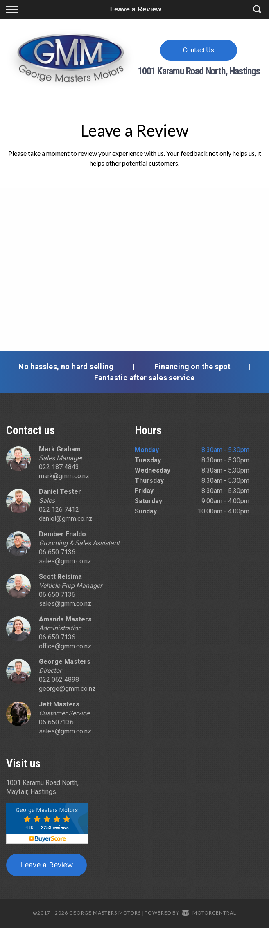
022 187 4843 (59, 467)
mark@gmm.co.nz (64, 476)
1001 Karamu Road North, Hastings (199, 71)
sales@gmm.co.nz (65, 561)
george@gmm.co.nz (67, 689)
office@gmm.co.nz (65, 646)
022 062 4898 (59, 680)
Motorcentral (209, 913)
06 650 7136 (57, 552)
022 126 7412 (59, 509)
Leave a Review (46, 865)
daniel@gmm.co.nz (66, 518)
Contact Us (198, 50)
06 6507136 (56, 722)
